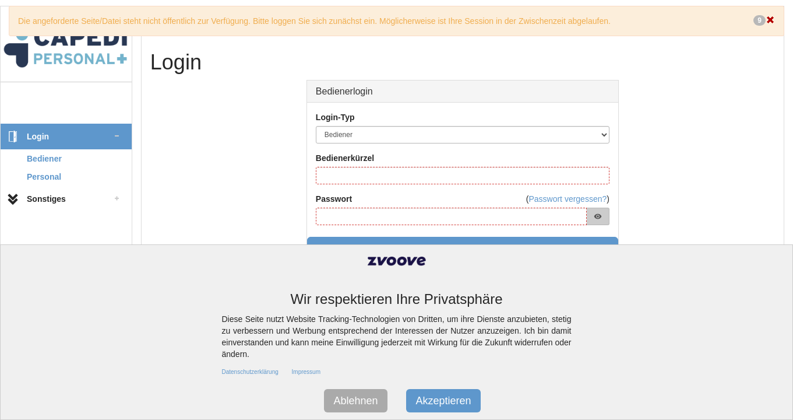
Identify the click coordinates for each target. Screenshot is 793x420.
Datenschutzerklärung (250, 372)
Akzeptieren (443, 401)
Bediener (44, 158)
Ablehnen (355, 401)
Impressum (306, 372)
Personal (44, 176)
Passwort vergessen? (567, 199)
